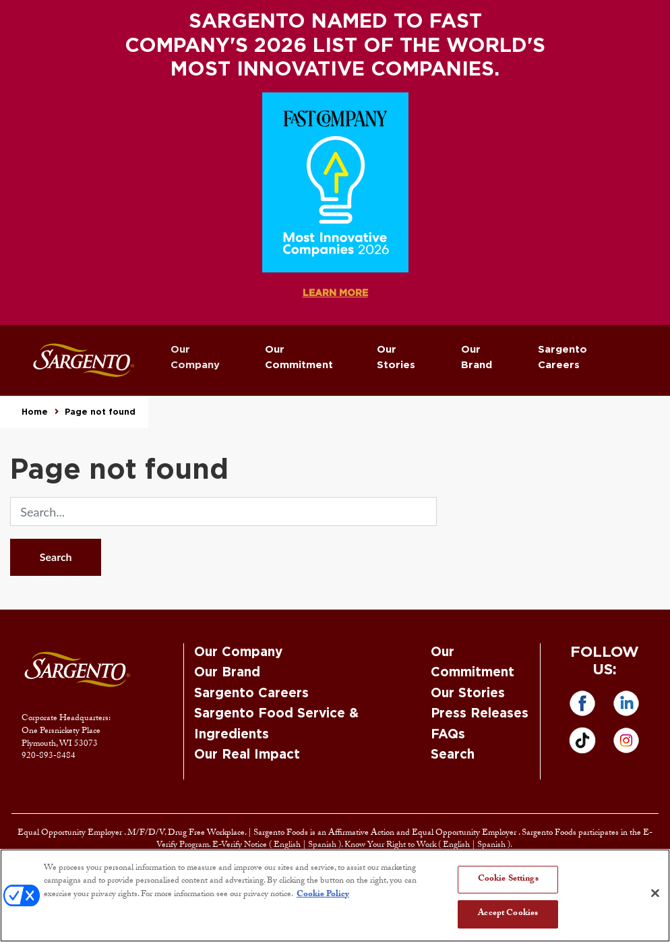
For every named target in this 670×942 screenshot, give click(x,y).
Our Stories (396, 357)
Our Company (195, 357)
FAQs (448, 734)
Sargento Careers (562, 357)
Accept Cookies (508, 913)
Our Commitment (299, 357)
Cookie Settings (508, 879)
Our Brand (476, 357)
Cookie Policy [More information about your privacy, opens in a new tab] (323, 894)
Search (56, 556)
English (288, 845)
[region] (335, 895)
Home (35, 412)
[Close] (655, 893)
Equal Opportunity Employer (71, 833)
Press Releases (479, 713)
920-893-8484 (48, 756)
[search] (223, 511)
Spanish (323, 845)
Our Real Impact (247, 754)
